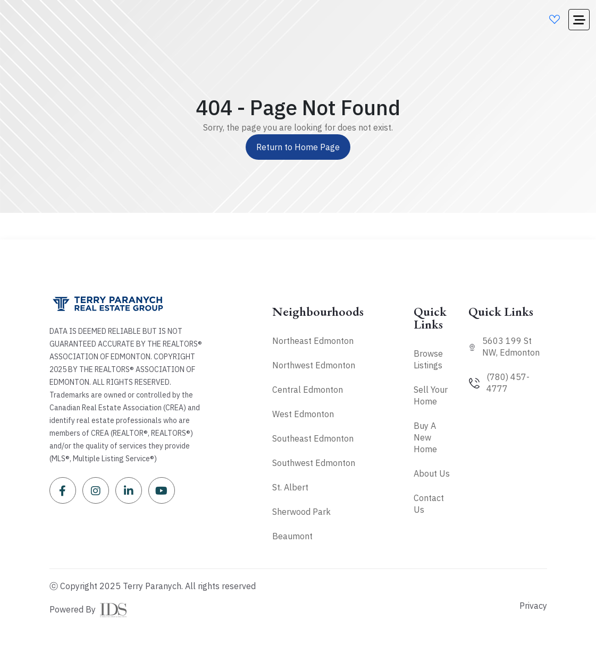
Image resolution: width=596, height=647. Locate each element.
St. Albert (290, 487)
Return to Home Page (298, 147)
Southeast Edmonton (313, 438)
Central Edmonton (307, 389)
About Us (432, 473)
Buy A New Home (425, 437)
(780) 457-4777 (508, 383)
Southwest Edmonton (313, 463)
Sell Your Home (431, 395)
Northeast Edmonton (313, 340)
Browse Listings (428, 359)
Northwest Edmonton (313, 365)
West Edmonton (303, 414)
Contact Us (429, 504)
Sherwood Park (301, 511)
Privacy (533, 605)
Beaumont (292, 536)
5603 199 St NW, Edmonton (511, 346)
